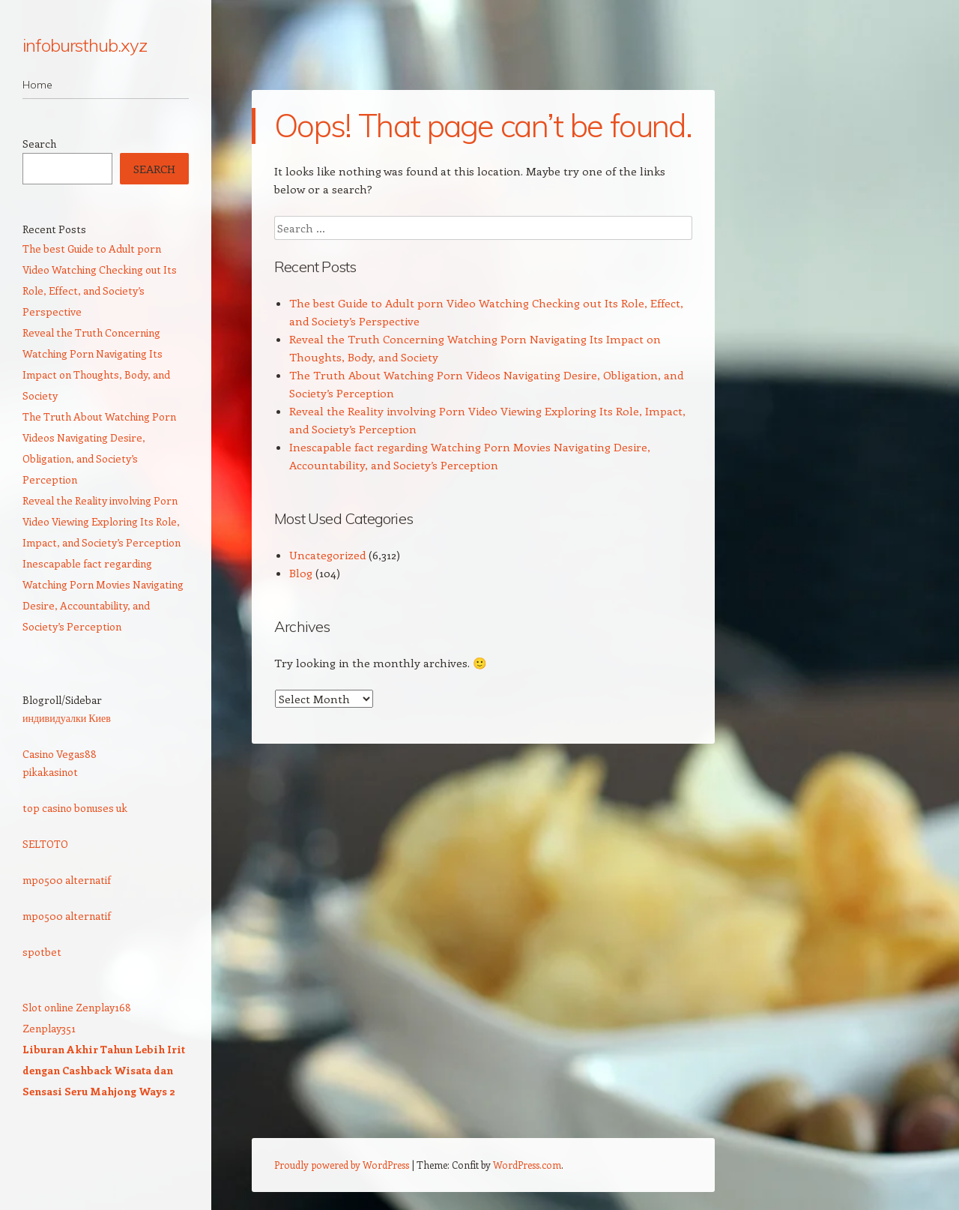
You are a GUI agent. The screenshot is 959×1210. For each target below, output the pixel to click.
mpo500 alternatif (66, 880)
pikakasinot (50, 772)
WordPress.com (527, 1164)
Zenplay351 (49, 1028)
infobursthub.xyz (84, 45)
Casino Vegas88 (59, 754)
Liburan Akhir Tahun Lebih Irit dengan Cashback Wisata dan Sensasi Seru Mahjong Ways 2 (103, 1070)
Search (39, 143)
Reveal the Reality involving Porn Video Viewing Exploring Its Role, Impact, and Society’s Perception (101, 521)
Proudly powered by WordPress (341, 1164)
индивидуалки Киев (66, 718)
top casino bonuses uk (74, 808)
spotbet (41, 952)
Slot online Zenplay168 (76, 1007)
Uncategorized (327, 554)
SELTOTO (45, 844)
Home (37, 84)
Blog (300, 572)
